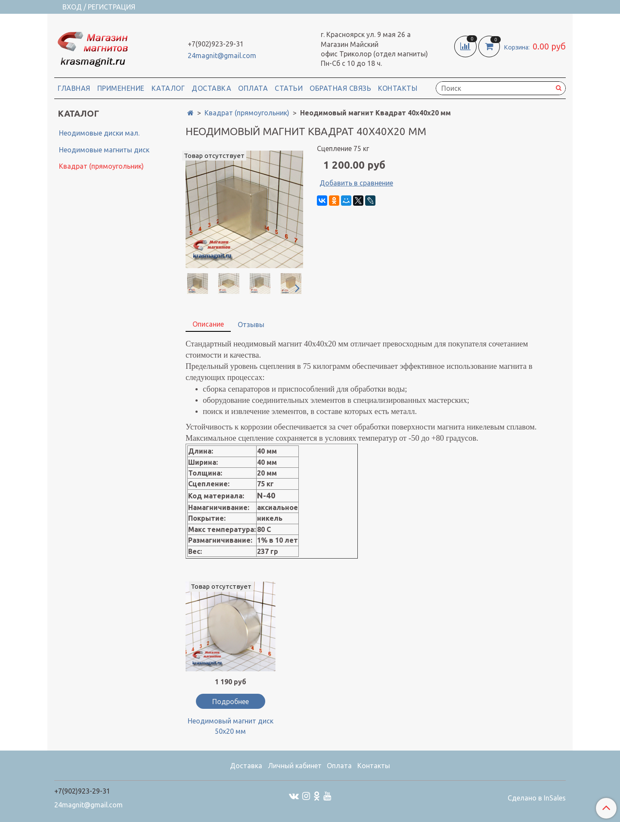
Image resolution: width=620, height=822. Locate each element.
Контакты (397, 88)
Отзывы (251, 324)
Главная (74, 88)
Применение (121, 88)
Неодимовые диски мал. (99, 133)
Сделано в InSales (537, 797)
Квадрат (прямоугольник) (247, 113)
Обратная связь (340, 88)
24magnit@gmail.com (222, 55)
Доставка (211, 88)
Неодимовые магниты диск (104, 150)
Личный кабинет (295, 765)
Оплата (253, 88)
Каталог (168, 88)
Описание (208, 324)
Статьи (289, 88)
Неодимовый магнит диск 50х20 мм (230, 726)
